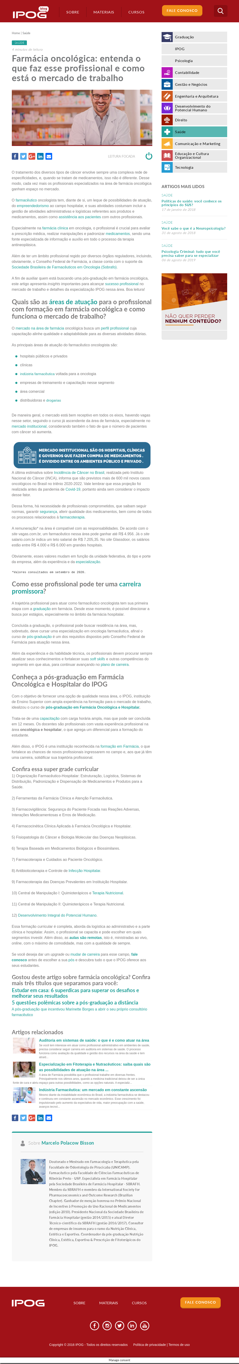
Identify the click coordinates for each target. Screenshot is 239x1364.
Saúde (27, 33)
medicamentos (118, 234)
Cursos (139, 1304)
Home (16, 33)
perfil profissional (115, 328)
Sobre (70, 12)
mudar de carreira (85, 955)
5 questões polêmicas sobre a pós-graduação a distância (75, 1003)
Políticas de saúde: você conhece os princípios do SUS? (192, 203)
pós (71, 960)
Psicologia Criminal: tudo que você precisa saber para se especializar (191, 253)
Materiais (101, 12)
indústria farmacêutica (38, 374)
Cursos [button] (134, 12)
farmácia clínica (55, 228)
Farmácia (88, 707)
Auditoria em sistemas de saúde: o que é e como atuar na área (94, 1040)
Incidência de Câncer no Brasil (79, 473)
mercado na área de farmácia (40, 328)
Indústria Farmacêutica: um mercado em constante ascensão (93, 1090)
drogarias (54, 400)
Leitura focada (130, 157)
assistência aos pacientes (80, 217)
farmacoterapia (72, 517)
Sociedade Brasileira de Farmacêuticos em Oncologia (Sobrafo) (64, 267)
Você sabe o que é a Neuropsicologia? (194, 228)
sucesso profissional (121, 284)
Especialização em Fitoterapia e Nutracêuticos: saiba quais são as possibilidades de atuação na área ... (94, 1067)
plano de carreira (115, 665)
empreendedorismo (33, 206)
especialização (88, 562)
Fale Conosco (182, 10)
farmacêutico (26, 200)
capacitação (50, 718)
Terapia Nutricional (107, 893)
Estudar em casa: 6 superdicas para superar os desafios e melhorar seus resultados (75, 993)
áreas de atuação (73, 302)
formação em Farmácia (120, 746)
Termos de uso (179, 1346)
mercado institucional (29, 426)
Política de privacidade (149, 1346)
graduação (42, 609)
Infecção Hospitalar (84, 871)
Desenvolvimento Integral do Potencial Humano (57, 916)
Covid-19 (73, 490)
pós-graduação (39, 637)
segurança (48, 512)
